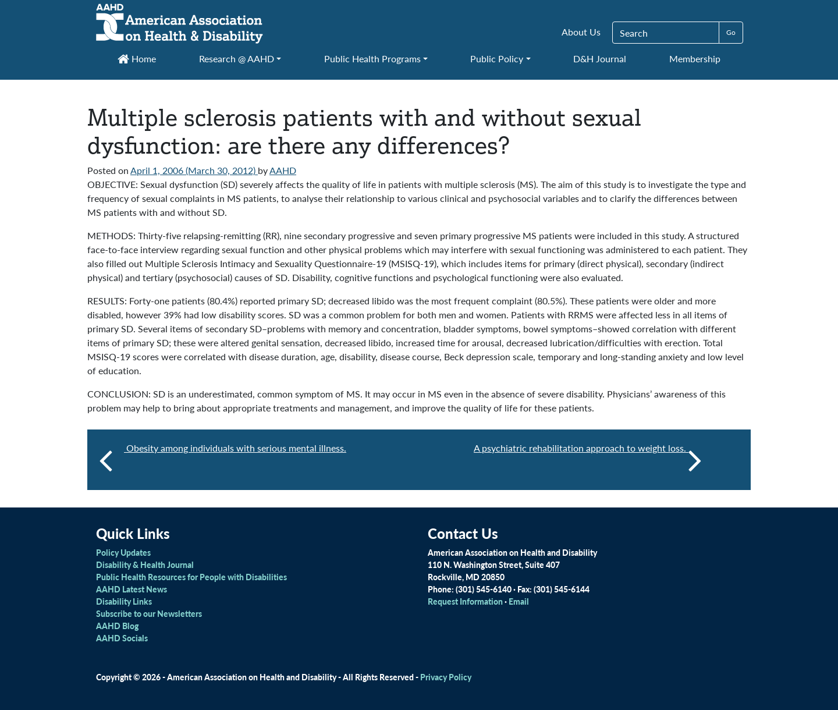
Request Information (465, 601)
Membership (694, 58)
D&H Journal (599, 58)
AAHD (282, 170)
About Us (581, 31)
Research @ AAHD (236, 58)
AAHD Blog (117, 625)
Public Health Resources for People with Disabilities (191, 577)
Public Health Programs (372, 58)
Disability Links (124, 601)
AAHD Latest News (131, 589)
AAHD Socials (122, 638)
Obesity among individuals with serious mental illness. (235, 448)
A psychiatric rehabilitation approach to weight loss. (588, 459)
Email (519, 601)
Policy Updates (123, 552)
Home (137, 58)
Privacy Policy (445, 677)
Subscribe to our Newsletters (149, 613)
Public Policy (496, 58)
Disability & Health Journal (145, 564)
